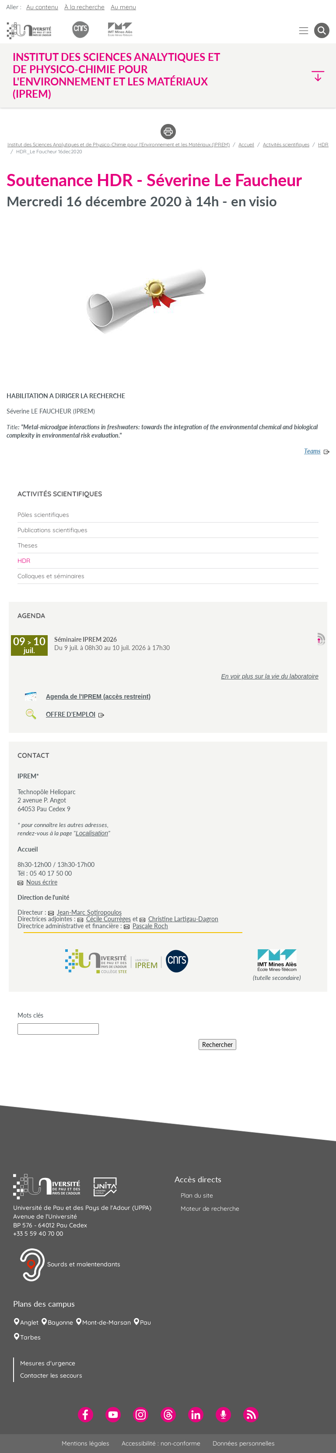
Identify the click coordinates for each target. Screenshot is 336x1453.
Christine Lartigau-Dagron (183, 919)
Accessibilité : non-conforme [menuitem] (161, 1443)
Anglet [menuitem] (29, 1322)
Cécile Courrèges (108, 919)
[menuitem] (168, 514)
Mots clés (30, 1015)
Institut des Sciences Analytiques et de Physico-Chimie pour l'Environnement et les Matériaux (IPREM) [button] (116, 75)
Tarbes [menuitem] (30, 1337)
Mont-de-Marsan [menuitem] (106, 1322)
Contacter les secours (51, 1375)
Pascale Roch (150, 926)
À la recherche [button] (84, 7)
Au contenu (42, 7)
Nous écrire (41, 882)
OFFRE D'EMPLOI (70, 714)
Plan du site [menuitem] (197, 1195)
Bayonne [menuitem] (60, 1322)
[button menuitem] (321, 30)
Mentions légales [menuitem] (85, 1443)
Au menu (123, 7)
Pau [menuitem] (145, 1322)
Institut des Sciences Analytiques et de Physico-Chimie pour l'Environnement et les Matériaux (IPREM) (118, 144)
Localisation (92, 833)
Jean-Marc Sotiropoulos (89, 912)
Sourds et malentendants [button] (69, 1265)
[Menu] (304, 30)
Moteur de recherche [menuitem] (210, 1209)
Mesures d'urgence (47, 1363)
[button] (291, 76)
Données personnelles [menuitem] (244, 1443)
